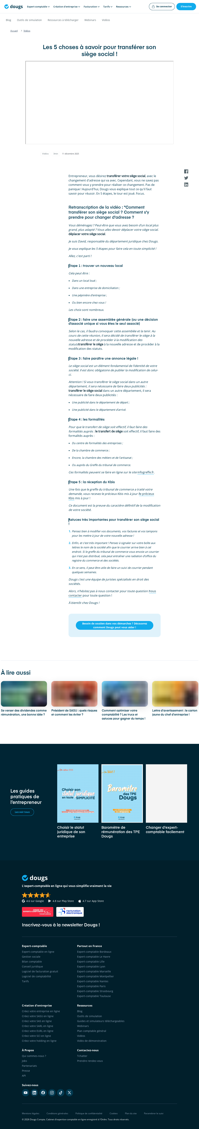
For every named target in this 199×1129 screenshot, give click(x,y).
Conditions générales (57, 1113)
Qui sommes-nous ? (34, 1056)
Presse (26, 1070)
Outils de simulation (29, 20)
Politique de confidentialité (88, 1113)
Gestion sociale (31, 956)
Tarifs (25, 981)
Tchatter (82, 1056)
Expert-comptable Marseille (94, 971)
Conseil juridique (32, 966)
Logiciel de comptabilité (36, 976)
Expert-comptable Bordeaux (94, 951)
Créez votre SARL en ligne (37, 1026)
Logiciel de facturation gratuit (40, 971)
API (24, 1075)
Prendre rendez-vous (90, 1061)
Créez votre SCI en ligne (36, 1036)
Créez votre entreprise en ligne (41, 1011)
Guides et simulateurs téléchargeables (100, 1021)
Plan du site (131, 1113)
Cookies (114, 1113)
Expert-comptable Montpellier (95, 976)
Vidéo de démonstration (92, 1040)
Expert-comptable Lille (91, 961)
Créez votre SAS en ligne (37, 1021)
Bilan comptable (32, 961)
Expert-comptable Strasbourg (95, 991)
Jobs (24, 1061)
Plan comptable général (91, 1031)
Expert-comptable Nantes (92, 981)
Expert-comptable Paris (91, 986)
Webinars (90, 20)
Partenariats (29, 1065)
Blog (8, 20)
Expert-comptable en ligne (38, 951)
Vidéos (106, 20)
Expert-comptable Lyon (91, 966)
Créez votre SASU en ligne (38, 1016)
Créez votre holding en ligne (39, 1040)
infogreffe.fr (145, 472)
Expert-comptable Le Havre (93, 956)
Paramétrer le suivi (153, 1113)
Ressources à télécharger (63, 20)
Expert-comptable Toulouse (94, 996)
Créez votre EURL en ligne (37, 1031)
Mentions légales (30, 1113)
